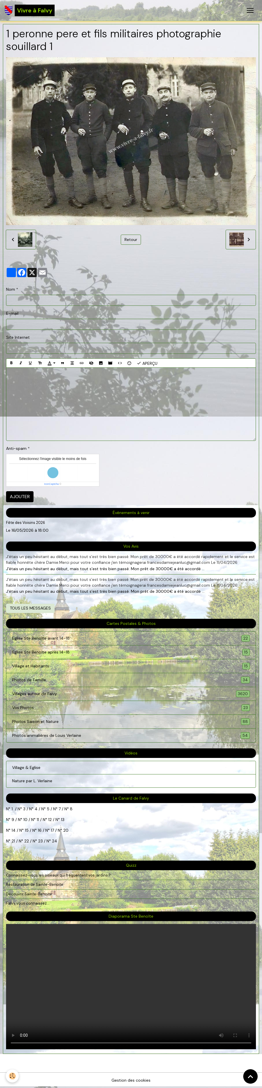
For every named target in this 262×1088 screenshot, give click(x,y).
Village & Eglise (26, 767)
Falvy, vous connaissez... (27, 903)
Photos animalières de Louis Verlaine (131, 735)
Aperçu (147, 363)
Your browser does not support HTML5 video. (131, 986)
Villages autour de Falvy (131, 694)
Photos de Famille (131, 680)
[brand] (30, 10)
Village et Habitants (131, 666)
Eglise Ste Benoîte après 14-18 (131, 652)
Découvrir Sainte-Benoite (29, 894)
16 (40, 830)
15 (27, 830)
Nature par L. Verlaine (32, 780)
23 (40, 841)
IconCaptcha (51, 484)
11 (37, 819)
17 (52, 830)
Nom (10, 289)
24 (54, 841)
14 (14, 830)
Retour (131, 239)
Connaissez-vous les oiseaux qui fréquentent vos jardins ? (58, 875)
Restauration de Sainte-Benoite (34, 884)
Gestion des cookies (131, 1080)
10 (24, 819)
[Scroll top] (250, 1076)
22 (26, 841)
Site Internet (18, 337)
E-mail (12, 313)
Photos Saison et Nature (131, 721)
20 (65, 830)
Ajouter (20, 497)
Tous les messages (30, 608)
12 (50, 819)
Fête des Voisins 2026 (25, 522)
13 (62, 819)
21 (14, 841)
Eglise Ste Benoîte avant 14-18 (131, 638)
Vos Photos (131, 707)
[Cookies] (12, 1076)
